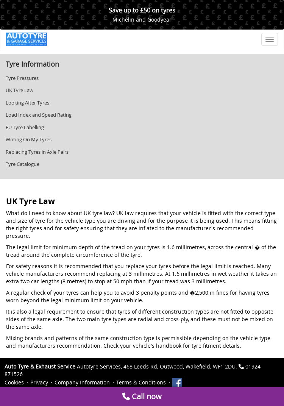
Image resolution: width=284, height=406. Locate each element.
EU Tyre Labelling (25, 127)
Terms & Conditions (141, 382)
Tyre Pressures (22, 78)
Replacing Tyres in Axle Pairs (37, 151)
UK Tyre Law (19, 90)
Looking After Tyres (27, 102)
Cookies (14, 382)
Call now (142, 396)
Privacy (39, 382)
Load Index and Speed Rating (39, 114)
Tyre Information (32, 64)
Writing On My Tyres (28, 139)
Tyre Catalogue (22, 164)
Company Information (82, 382)
